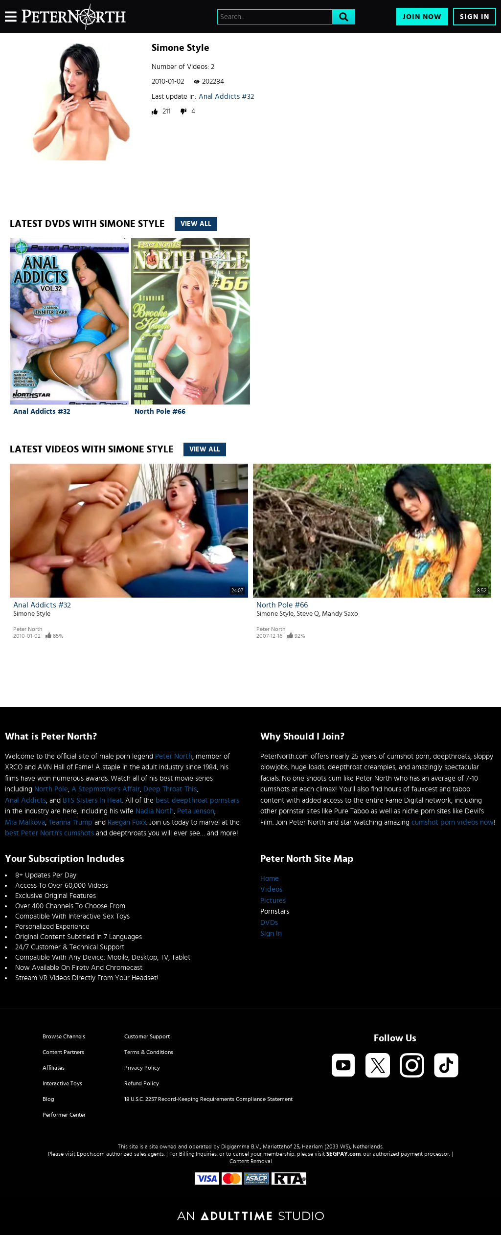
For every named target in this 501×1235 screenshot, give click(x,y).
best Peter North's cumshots (49, 833)
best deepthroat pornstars (197, 800)
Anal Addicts (25, 800)
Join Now (422, 17)
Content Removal (250, 1161)
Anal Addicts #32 (226, 96)
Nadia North (155, 811)
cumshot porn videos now (452, 822)
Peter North (27, 629)
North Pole (51, 789)
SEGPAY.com (343, 1154)
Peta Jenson (195, 811)
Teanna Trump (70, 822)
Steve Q (307, 613)
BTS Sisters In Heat (92, 800)
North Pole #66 (160, 411)
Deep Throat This (170, 789)
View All (196, 224)
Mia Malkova (25, 822)
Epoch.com (91, 1154)
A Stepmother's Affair (105, 789)
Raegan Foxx (127, 822)
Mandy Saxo (340, 613)
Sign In (474, 17)
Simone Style (31, 613)
